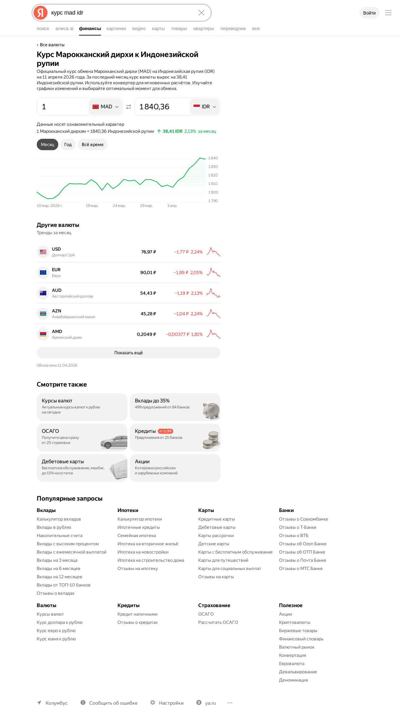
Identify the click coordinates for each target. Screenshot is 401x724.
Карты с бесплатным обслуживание (235, 551)
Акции (285, 614)
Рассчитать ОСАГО (218, 622)
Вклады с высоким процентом (68, 543)
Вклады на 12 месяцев (59, 576)
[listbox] (106, 107)
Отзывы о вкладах (55, 593)
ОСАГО (206, 614)
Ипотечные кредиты (139, 527)
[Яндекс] (41, 13)
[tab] (47, 144)
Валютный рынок (297, 647)
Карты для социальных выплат (229, 568)
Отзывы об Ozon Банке (303, 543)
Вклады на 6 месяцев (58, 568)
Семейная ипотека (137, 535)
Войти (369, 13)
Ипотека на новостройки (143, 551)
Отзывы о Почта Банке (302, 560)
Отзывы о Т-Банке (297, 527)
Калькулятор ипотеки (140, 519)
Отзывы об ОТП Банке (302, 551)
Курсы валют (50, 614)
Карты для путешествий (223, 560)
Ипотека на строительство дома (151, 560)
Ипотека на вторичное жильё (148, 543)
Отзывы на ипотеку (138, 568)
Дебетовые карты (217, 527)
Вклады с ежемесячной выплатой (71, 551)
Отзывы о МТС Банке (301, 568)
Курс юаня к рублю (56, 638)
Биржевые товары (298, 630)
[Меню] (388, 12)
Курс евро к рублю (56, 630)
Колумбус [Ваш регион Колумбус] (57, 703)
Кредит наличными (137, 614)
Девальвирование (298, 671)
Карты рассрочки (216, 535)
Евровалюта (291, 663)
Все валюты (52, 44)
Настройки (171, 703)
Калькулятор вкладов (59, 519)
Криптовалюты (294, 622)
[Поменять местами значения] (128, 107)
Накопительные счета (59, 535)
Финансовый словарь (301, 638)
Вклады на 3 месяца (57, 560)
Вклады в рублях (54, 527)
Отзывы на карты (216, 576)
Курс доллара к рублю (60, 622)
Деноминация (293, 679)
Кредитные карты (216, 519)
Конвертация (292, 655)
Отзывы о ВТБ (294, 535)
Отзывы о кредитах (138, 622)
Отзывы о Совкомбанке (303, 519)
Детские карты (213, 543)
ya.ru (210, 703)
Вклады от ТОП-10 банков (64, 584)
